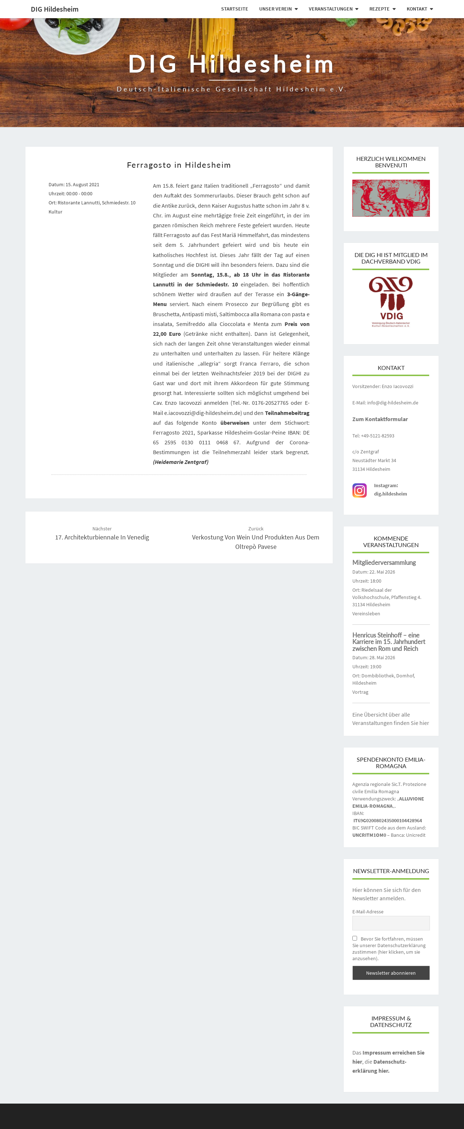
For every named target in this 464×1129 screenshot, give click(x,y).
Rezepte (379, 8)
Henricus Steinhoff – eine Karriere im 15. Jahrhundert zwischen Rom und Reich (388, 641)
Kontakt (417, 8)
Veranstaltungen (331, 8)
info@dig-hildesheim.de (392, 402)
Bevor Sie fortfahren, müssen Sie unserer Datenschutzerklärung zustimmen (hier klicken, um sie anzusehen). (389, 949)
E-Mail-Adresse (368, 911)
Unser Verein (275, 8)
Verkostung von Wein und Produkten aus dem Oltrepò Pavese (255, 538)
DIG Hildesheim (55, 8)
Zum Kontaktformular (380, 419)
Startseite (234, 8)
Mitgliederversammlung (384, 562)
